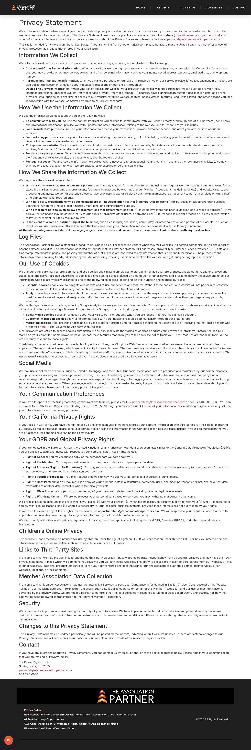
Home (140, 7)
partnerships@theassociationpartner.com (193, 39)
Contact (240, 7)
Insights (163, 7)
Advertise (214, 7)
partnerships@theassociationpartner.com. (130, 511)
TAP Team (187, 7)
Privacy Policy (32, 710)
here (43, 327)
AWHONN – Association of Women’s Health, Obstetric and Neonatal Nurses (71, 723)
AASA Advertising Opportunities (44, 719)
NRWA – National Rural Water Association (50, 728)
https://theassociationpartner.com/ (197, 35)
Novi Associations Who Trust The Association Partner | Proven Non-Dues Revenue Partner (80, 714)
